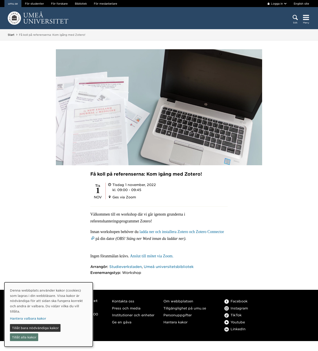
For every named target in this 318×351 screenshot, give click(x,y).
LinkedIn (235, 329)
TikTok (233, 315)
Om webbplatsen (178, 301)
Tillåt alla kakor (24, 337)
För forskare (59, 3)
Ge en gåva (121, 322)
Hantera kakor (175, 322)
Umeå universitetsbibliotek (169, 266)
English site (301, 3)
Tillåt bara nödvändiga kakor (35, 328)
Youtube (234, 322)
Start (11, 34)
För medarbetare (105, 3)
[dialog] (48, 314)
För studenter (34, 3)
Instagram (236, 308)
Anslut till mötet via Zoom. (152, 256)
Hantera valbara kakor (28, 318)
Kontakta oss (123, 301)
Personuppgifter (177, 315)
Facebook (236, 301)
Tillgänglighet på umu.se (184, 308)
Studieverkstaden (125, 266)
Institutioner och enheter (133, 315)
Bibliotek (81, 3)
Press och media (126, 308)
